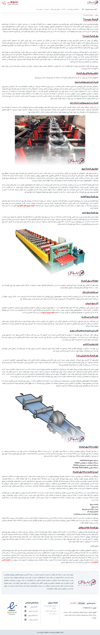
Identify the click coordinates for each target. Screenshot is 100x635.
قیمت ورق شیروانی (47, 313)
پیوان (96, 15)
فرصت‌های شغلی (51, 611)
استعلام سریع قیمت (73, 9)
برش (29, 383)
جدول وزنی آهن (55, 9)
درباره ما (46, 9)
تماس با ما (39, 9)
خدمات (64, 9)
